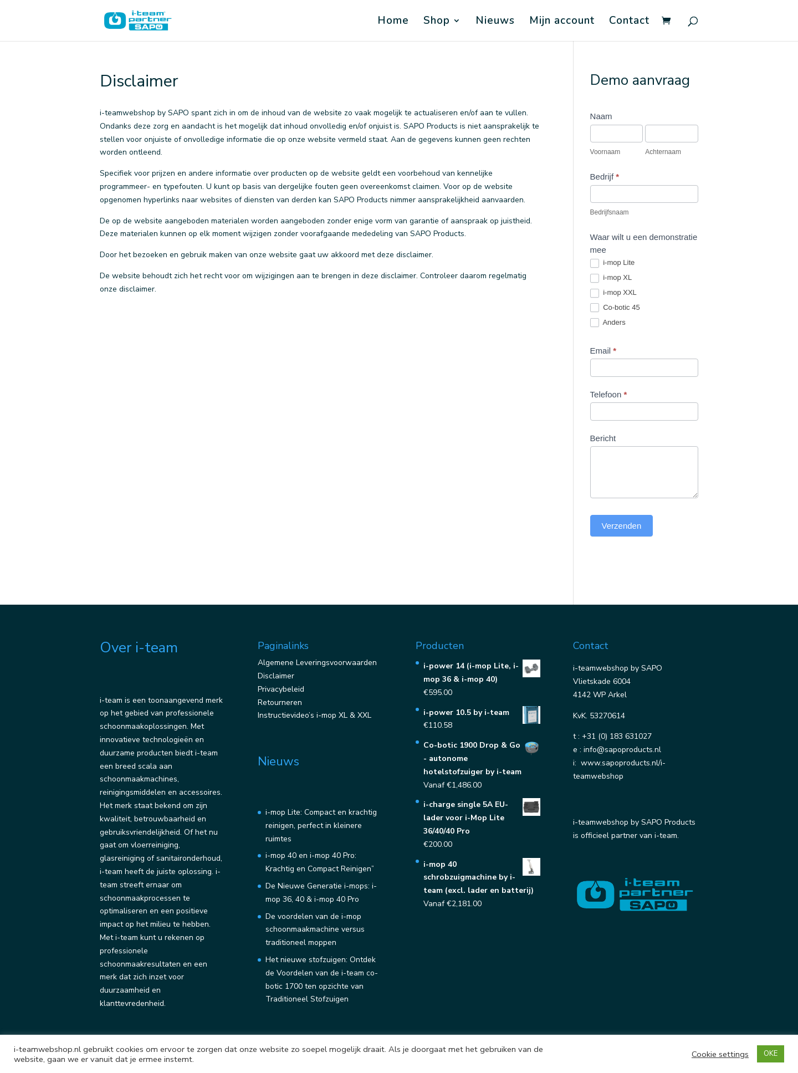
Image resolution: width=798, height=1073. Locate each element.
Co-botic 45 (615, 308)
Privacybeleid (281, 689)
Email (603, 350)
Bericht (603, 438)
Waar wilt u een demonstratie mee (644, 243)
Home (393, 22)
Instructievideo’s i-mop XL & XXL (314, 715)
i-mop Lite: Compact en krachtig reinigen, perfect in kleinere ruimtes (321, 825)
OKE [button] (770, 1054)
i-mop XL (611, 278)
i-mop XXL (613, 293)
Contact (629, 22)
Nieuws (495, 22)
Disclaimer (276, 676)
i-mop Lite (612, 263)
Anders (608, 323)
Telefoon (608, 394)
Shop (436, 22)
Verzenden (622, 525)
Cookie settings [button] (720, 1054)
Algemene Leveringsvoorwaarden (317, 662)
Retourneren (280, 702)
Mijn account (562, 22)
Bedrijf (605, 176)
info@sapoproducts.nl (622, 749)
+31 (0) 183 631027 (617, 736)
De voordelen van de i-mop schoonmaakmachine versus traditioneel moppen (315, 929)
